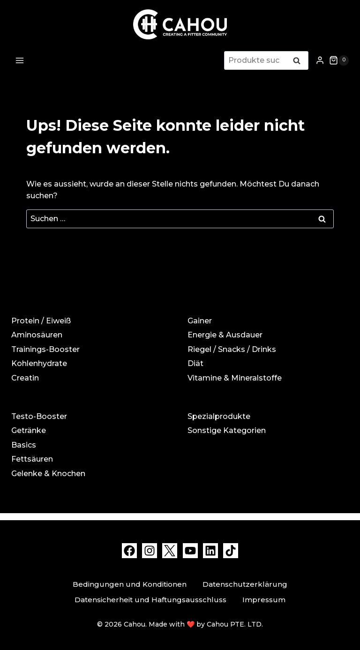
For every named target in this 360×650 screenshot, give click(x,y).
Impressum (263, 599)
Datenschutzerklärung (244, 584)
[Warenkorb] (339, 60)
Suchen (299, 61)
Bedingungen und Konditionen (130, 584)
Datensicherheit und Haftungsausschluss (150, 599)
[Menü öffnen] (20, 60)
